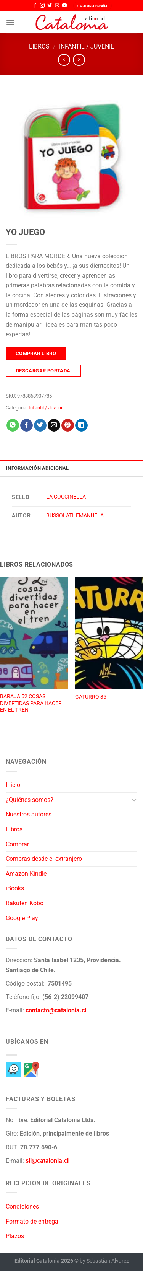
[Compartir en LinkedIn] (81, 425)
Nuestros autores (28, 814)
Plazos (15, 1236)
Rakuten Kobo (24, 903)
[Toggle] (134, 799)
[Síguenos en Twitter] (49, 5)
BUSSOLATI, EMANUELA (75, 515)
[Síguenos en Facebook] (35, 5)
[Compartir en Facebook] (26, 425)
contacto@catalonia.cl (56, 1010)
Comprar (17, 844)
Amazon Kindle (26, 873)
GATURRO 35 (90, 697)
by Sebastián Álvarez (104, 1261)
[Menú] (10, 22)
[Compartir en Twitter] (40, 425)
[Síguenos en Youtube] (64, 5)
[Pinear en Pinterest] (67, 425)
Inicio (13, 785)
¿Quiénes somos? (29, 799)
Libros (39, 46)
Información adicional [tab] (37, 468)
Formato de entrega (32, 1221)
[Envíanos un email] (57, 5)
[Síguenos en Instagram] (42, 5)
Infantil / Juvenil (86, 46)
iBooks (15, 888)
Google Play (22, 918)
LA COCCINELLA (66, 497)
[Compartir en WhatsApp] (12, 425)
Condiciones (22, 1206)
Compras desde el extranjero (44, 858)
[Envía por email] (54, 425)
